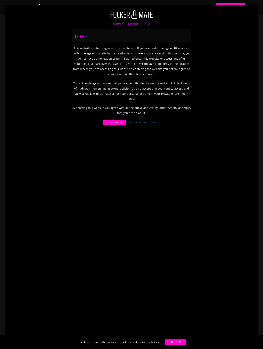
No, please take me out (143, 122)
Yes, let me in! (114, 122)
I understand (175, 342)
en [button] (80, 36)
